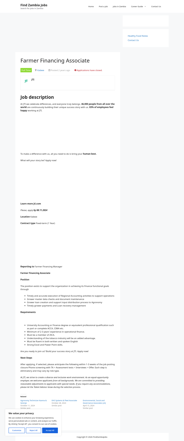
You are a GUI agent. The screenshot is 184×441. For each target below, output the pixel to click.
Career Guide (140, 6)
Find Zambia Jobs (33, 5)
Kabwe (40, 70)
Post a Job (103, 6)
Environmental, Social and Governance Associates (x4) (94, 401)
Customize (16, 430)
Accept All (50, 430)
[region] (33, 422)
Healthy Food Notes (138, 35)
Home (91, 6)
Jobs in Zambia (119, 6)
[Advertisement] (67, 33)
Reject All (33, 430)
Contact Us (156, 6)
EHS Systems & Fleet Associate (64, 400)
